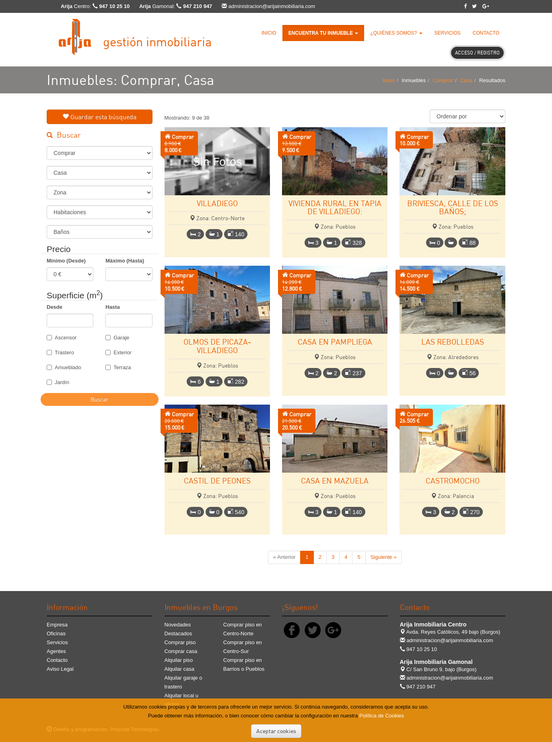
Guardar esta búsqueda (99, 117)
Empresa (57, 625)
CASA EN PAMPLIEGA (335, 341)
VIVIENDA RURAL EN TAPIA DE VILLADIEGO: (334, 207)
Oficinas (56, 633)
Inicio (269, 33)
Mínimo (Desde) (66, 261)
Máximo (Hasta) (124, 261)
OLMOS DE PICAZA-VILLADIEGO (217, 346)
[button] (323, 33)
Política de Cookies (381, 716)
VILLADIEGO (217, 203)
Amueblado (64, 367)
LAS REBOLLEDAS (452, 341)
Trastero (60, 352)
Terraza (118, 367)
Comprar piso (180, 642)
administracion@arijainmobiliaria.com (272, 6)
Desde (54, 307)
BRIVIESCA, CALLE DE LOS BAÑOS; (452, 207)
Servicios (448, 33)
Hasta (112, 307)
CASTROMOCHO (453, 480)
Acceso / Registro (477, 53)
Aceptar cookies (276, 731)
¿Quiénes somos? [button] (396, 33)
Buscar (99, 399)
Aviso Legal (60, 669)
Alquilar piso (179, 660)
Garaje (117, 338)
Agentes (56, 651)
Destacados (178, 633)
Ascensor (61, 338)
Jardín (58, 382)
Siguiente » (384, 557)
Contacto (486, 33)
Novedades (178, 625)
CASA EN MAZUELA (335, 480)
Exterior (118, 352)
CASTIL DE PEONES (217, 480)
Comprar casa (181, 651)
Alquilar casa (179, 669)
